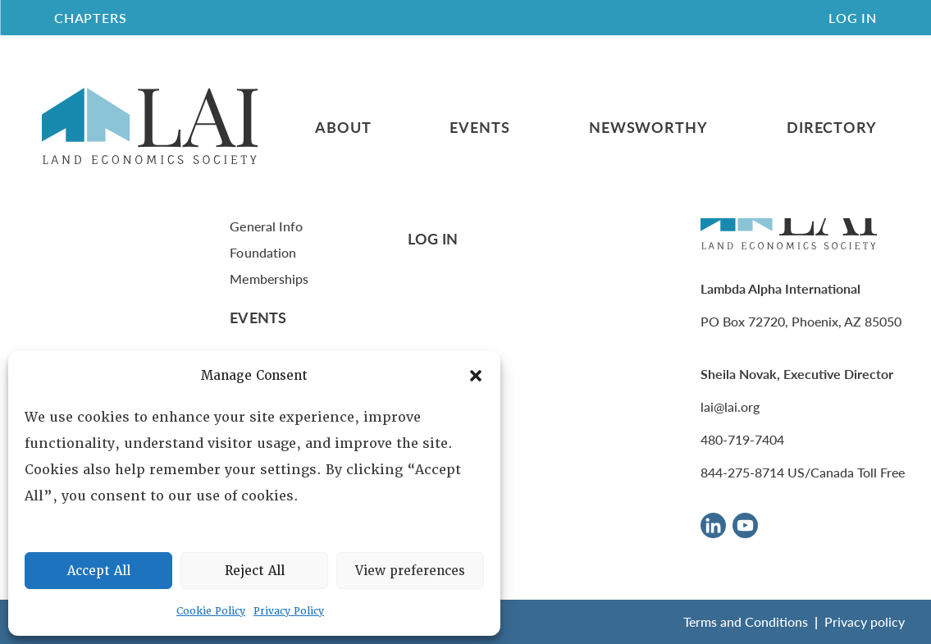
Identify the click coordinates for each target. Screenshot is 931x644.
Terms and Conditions (745, 621)
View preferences (410, 571)
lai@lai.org (730, 406)
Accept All (98, 571)
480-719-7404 (742, 439)
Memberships (269, 278)
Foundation (263, 252)
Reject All (255, 571)
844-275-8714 (742, 472)
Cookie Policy (210, 611)
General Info (266, 226)
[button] (476, 376)
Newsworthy (648, 127)
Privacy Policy (288, 611)
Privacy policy (864, 621)
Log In (852, 17)
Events (479, 127)
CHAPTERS (90, 17)
